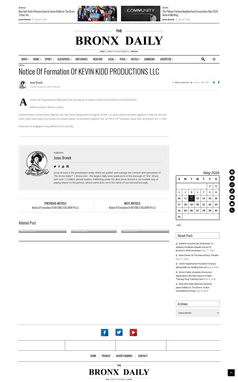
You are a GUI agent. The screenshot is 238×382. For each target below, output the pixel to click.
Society (165, 7)
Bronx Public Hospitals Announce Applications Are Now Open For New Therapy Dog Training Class (194, 276)
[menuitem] (24, 59)
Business (22, 7)
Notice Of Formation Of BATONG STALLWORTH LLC (55, 208)
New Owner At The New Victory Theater (199, 255)
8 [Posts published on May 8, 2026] (210, 192)
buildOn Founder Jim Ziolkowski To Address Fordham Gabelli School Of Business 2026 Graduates (194, 247)
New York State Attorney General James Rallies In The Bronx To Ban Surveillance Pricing (194, 287)
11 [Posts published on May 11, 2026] (185, 198)
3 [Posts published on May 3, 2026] (179, 192)
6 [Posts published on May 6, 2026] (197, 192)
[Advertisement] (38, 40)
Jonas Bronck (25, 19)
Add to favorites (182, 82)
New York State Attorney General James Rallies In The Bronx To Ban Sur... (47, 13)
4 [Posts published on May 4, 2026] (185, 192)
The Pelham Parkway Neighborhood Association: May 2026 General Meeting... (190, 13)
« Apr (178, 224)
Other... (22, 65)
